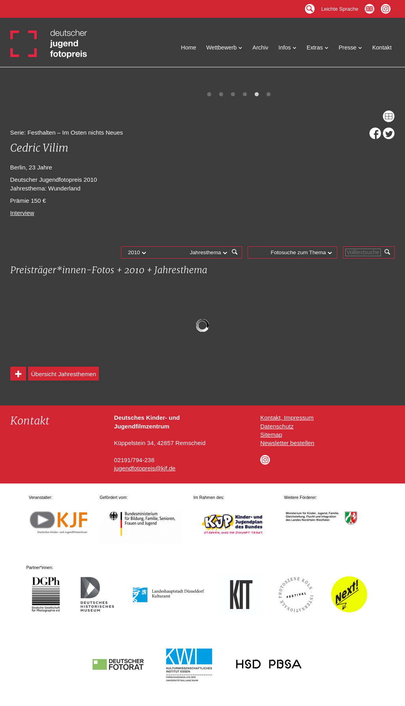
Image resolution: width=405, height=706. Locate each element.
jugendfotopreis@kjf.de (145, 468)
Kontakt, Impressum (287, 417)
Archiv (260, 47)
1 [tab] (209, 95)
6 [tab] (269, 95)
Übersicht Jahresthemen (64, 374)
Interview (22, 212)
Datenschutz (276, 426)
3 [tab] (233, 95)
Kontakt (382, 47)
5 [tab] (257, 95)
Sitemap (271, 434)
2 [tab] (221, 95)
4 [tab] (245, 95)
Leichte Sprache (339, 7)
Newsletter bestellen (287, 443)
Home (189, 47)
